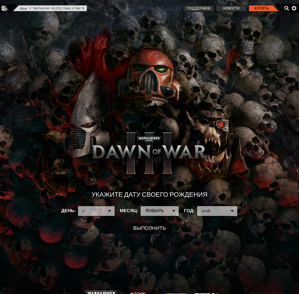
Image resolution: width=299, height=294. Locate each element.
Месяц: (149, 211)
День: (88, 211)
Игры (23, 8)
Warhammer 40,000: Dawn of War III (58, 8)
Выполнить (149, 228)
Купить (261, 8)
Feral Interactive (4, 8)
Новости (231, 8)
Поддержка (198, 8)
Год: (211, 211)
